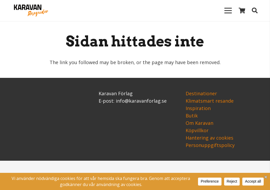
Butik (192, 115)
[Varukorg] (241, 10)
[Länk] (30, 10)
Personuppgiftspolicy (210, 145)
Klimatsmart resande (210, 101)
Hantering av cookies (209, 138)
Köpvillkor (197, 130)
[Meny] (227, 10)
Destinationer (201, 93)
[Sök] (254, 10)
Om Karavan (199, 123)
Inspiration (198, 108)
